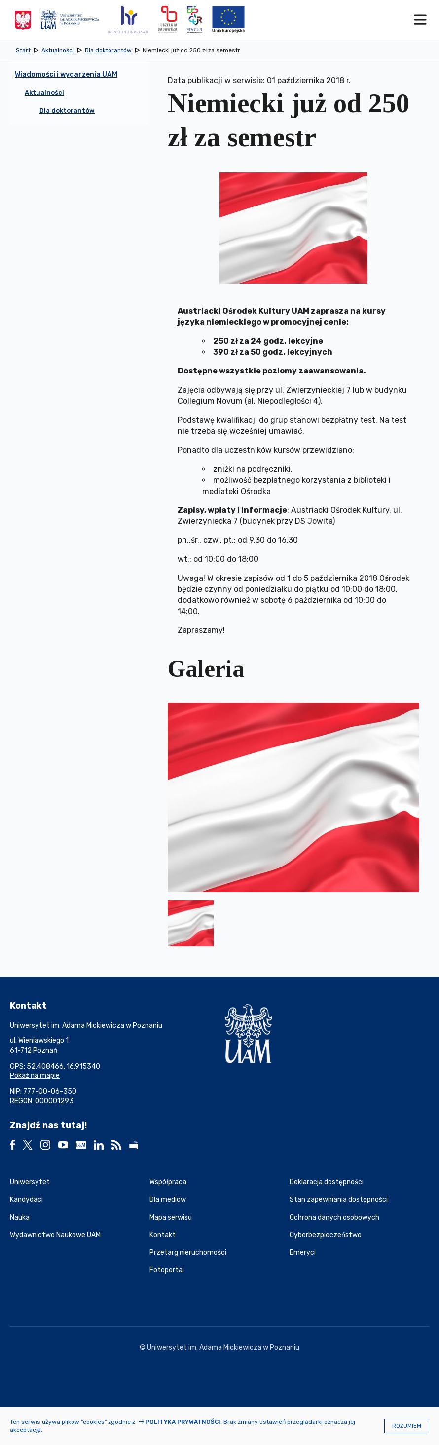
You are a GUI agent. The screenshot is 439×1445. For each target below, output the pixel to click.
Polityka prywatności (183, 1421)
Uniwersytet (30, 1182)
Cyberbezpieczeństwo (326, 1235)
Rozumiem (406, 1426)
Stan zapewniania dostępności (339, 1200)
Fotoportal (166, 1270)
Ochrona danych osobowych (334, 1217)
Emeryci (303, 1252)
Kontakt (162, 1235)
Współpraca (167, 1182)
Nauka (20, 1217)
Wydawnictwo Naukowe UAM (55, 1235)
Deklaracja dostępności (327, 1182)
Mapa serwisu (170, 1217)
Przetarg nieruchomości (187, 1252)
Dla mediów (167, 1200)
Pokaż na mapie (35, 1076)
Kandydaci (26, 1200)
